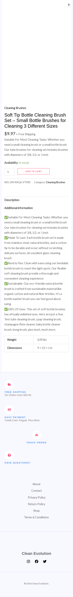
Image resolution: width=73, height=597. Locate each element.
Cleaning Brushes (15, 108)
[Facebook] (36, 561)
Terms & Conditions (36, 517)
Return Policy (36, 504)
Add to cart (34, 171)
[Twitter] (45, 561)
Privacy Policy (36, 497)
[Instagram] (28, 561)
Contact (36, 490)
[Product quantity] (9, 171)
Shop (36, 510)
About (36, 484)
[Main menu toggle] (8, 6)
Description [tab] (11, 200)
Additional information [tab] (18, 208)
